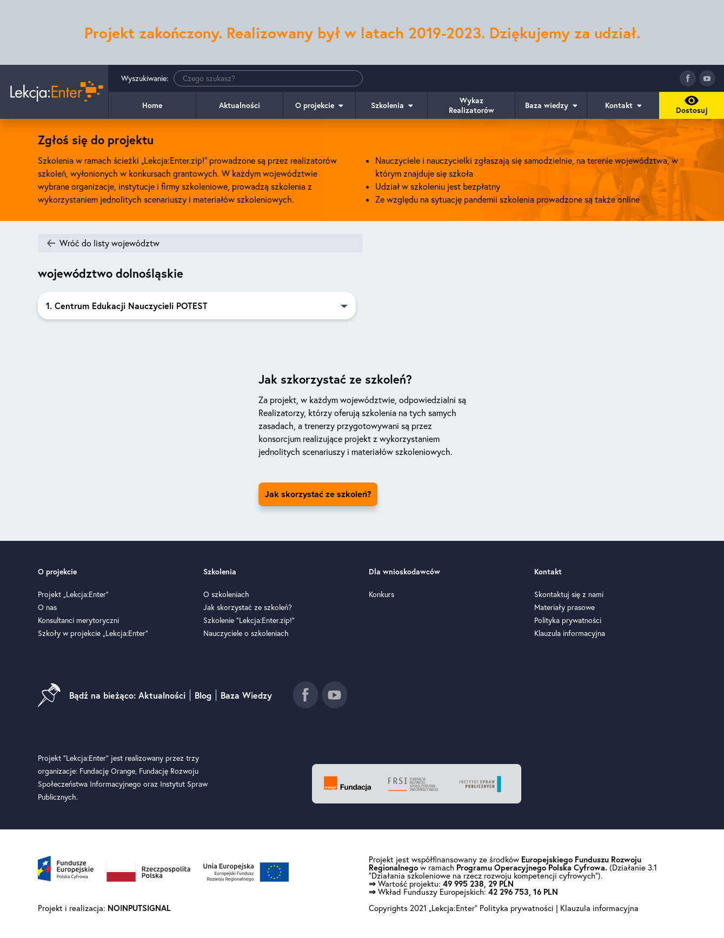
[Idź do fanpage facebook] (688, 78)
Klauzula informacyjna (569, 633)
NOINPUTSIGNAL (139, 908)
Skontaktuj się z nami (568, 594)
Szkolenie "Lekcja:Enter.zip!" (249, 620)
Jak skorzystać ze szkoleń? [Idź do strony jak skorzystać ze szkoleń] (318, 494)
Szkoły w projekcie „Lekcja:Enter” (93, 633)
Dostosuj (690, 107)
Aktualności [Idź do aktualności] (161, 695)
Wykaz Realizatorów (471, 105)
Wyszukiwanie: (242, 78)
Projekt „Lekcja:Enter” (73, 594)
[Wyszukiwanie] (268, 78)
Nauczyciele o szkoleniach (246, 633)
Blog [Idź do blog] (203, 695)
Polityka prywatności (567, 620)
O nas (47, 607)
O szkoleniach (226, 594)
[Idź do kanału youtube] (707, 78)
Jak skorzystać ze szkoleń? (247, 607)
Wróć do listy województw (109, 243)
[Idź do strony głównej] (54, 92)
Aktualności (239, 105)
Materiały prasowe (564, 607)
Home (152, 105)
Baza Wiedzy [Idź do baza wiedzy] (246, 695)
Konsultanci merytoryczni (78, 620)
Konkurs (381, 594)
